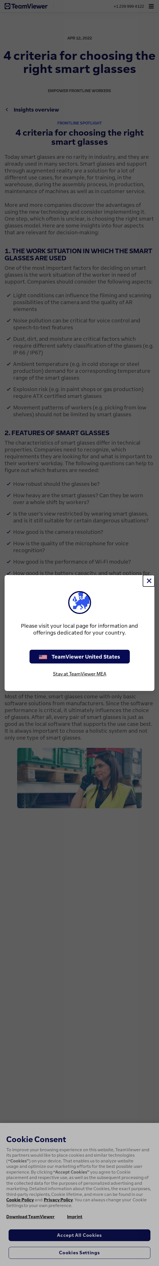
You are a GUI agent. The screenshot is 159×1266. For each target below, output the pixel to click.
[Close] (148, 581)
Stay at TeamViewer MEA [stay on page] (79, 674)
